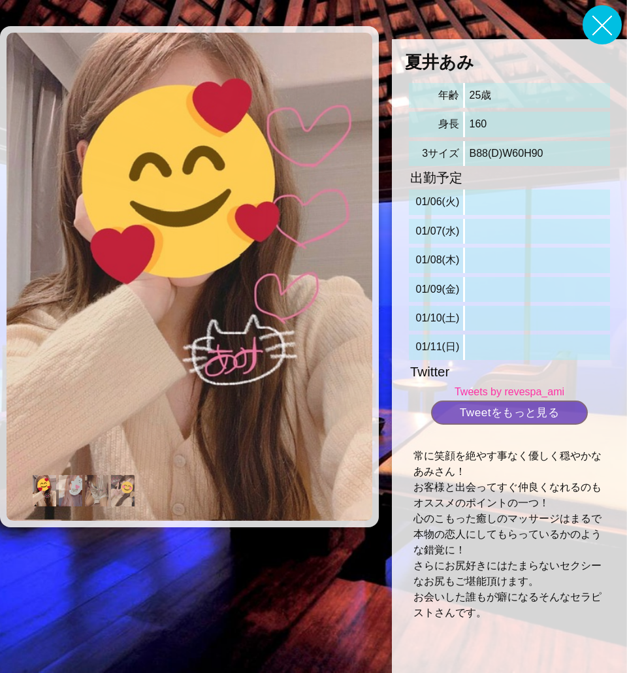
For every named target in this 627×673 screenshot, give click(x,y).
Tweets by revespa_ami (509, 391)
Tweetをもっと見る (509, 412)
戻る (602, 24)
